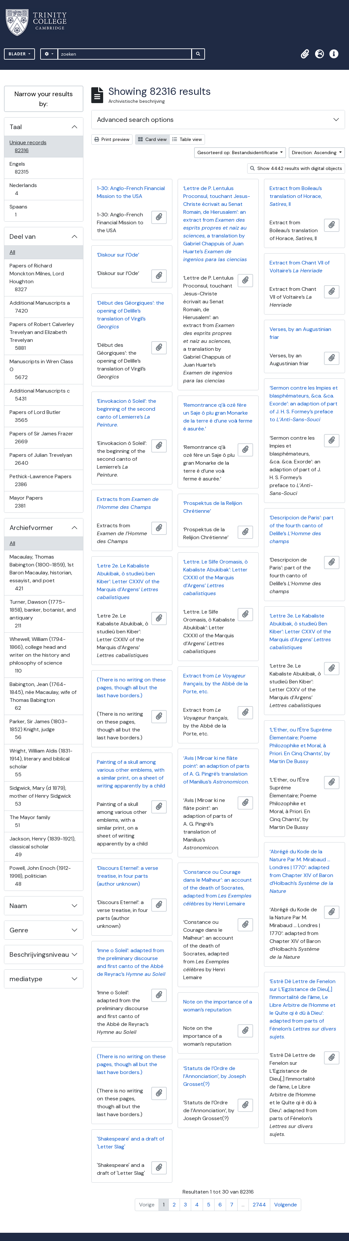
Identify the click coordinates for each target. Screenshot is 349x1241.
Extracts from (128, 503)
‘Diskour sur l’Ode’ (118, 254)
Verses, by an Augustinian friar (300, 333)
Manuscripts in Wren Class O (41, 369)
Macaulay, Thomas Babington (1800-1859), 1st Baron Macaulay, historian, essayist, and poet (41, 573)
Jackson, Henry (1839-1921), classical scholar (42, 847)
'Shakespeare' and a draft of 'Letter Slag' (130, 1142)
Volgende (285, 1204)
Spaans (20, 211)
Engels (26, 168)
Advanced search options (135, 119)
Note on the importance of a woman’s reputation (217, 1005)
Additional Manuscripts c (39, 395)
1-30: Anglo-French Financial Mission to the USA (131, 192)
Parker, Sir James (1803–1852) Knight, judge (38, 729)
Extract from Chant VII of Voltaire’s (300, 266)
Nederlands (23, 189)
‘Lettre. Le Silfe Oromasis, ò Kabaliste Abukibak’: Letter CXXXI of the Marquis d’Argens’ (215, 577)
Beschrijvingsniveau (39, 954)
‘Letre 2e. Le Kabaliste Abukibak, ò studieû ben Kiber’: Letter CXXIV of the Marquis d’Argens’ (128, 581)
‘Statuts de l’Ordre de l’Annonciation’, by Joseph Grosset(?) (214, 1076)
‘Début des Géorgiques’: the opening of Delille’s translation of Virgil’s (130, 314)
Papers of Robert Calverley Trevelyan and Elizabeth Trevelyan (41, 336)
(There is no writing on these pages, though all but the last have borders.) (131, 687)
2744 (259, 1204)
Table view (187, 139)
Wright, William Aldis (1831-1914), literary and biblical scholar (41, 763)
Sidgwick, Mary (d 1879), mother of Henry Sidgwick (40, 796)
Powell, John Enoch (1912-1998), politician (40, 876)
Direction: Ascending (315, 152)
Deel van (23, 236)
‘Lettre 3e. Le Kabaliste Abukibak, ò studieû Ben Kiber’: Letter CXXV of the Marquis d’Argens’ (300, 631)
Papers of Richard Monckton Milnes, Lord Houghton (36, 277)
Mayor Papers (26, 502)
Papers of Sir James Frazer (41, 437)
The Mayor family (29, 821)
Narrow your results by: (44, 99)
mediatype (26, 979)
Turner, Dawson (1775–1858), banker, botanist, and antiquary (42, 614)
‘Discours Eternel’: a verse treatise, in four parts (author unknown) (127, 876)
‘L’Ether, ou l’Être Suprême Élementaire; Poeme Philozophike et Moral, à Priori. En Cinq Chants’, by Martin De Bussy (301, 745)
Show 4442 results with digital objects (296, 168)
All (12, 252)
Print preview (112, 139)
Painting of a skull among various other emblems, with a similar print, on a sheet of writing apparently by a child (131, 773)
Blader (18, 54)
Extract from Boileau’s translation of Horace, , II (296, 196)
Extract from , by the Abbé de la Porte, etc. (215, 683)
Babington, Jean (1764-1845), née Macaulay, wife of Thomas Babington (42, 696)
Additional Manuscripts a (39, 307)
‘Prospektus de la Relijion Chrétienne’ (212, 507)
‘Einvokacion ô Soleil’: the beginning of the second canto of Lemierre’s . (126, 413)
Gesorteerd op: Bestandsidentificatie (238, 152)
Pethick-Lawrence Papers (40, 480)
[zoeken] (125, 54)
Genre (19, 930)
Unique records (27, 146)
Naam (18, 905)
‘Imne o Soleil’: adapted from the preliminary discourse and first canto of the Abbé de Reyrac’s (131, 962)
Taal (16, 127)
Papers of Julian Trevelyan (40, 459)
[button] (305, 54)
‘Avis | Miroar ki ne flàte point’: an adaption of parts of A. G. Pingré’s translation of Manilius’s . (216, 770)
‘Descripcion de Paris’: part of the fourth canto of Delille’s (302, 529)
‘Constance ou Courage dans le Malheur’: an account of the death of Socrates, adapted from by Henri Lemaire (217, 888)
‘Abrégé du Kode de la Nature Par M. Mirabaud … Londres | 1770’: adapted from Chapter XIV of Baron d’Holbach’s (301, 871)
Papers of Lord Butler (35, 416)
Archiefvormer (31, 527)
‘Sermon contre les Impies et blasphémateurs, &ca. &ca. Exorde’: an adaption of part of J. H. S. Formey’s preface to (304, 403)
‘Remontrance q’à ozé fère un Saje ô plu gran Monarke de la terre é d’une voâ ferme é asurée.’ (217, 416)
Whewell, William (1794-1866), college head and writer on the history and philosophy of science (39, 655)
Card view (152, 139)
